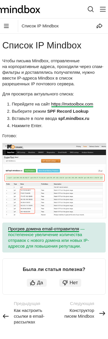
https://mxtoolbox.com (72, 103)
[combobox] (86, 9)
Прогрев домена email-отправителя (43, 228)
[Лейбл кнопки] (103, 9)
